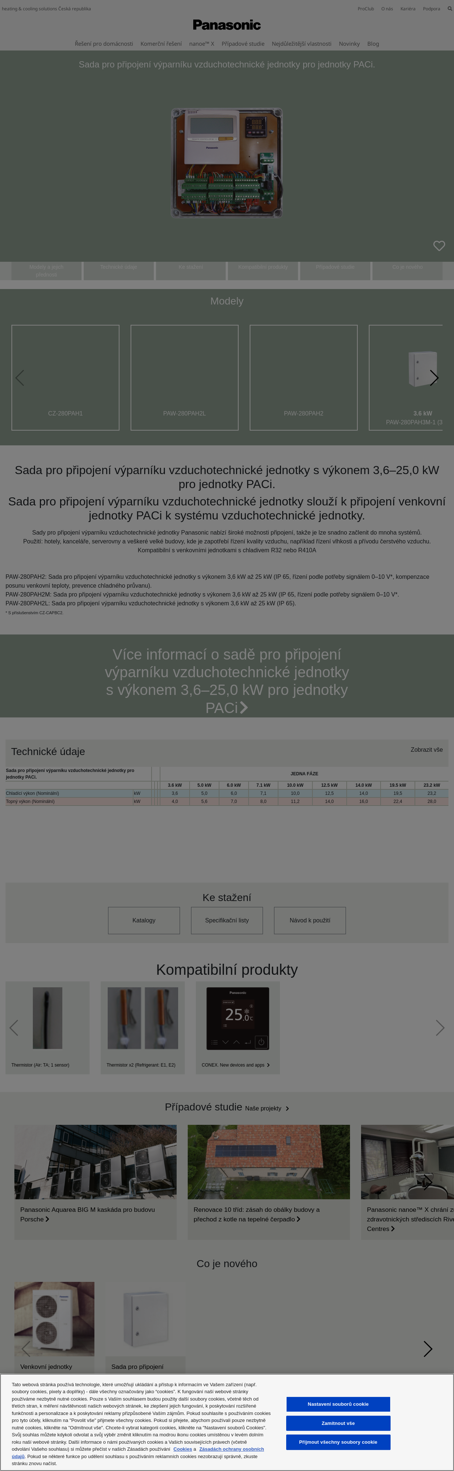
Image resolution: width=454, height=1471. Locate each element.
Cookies (182, 1449)
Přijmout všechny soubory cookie (338, 1442)
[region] (227, 1422)
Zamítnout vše (338, 1423)
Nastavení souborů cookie (338, 1404)
